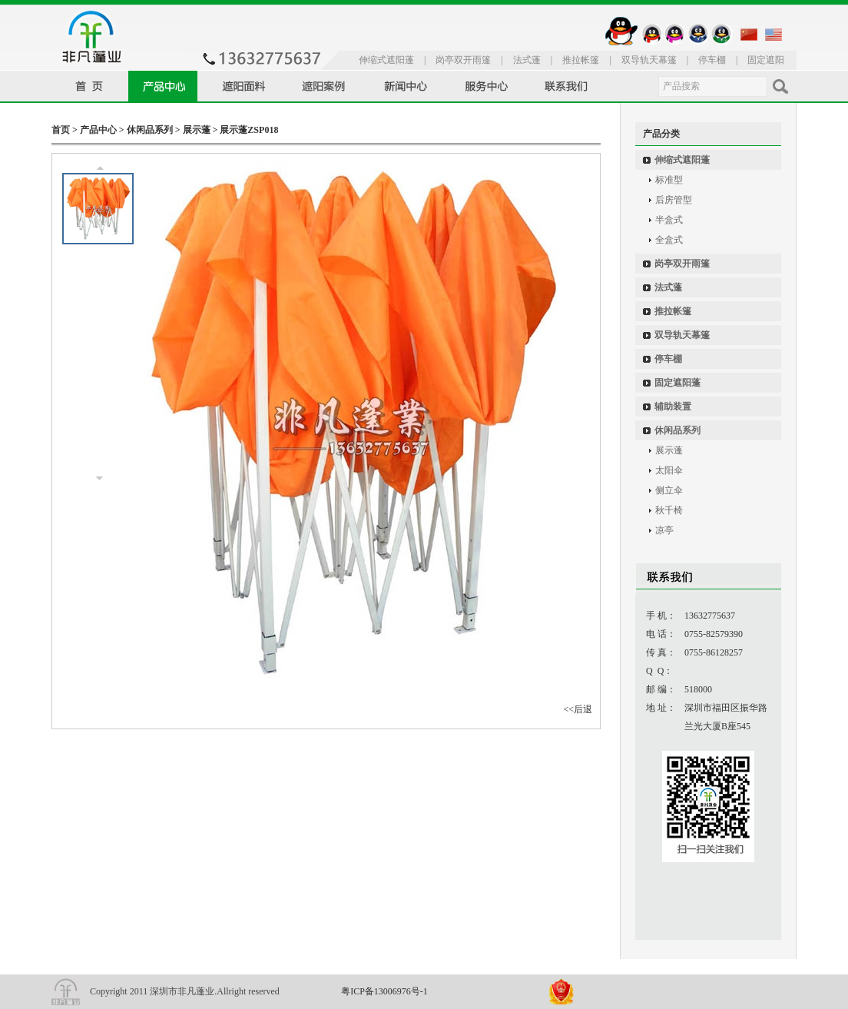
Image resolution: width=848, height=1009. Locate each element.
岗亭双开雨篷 (463, 60)
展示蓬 (196, 129)
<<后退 (577, 709)
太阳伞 (669, 470)
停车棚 (712, 60)
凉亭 (664, 530)
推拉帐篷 (580, 60)
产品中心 (98, 129)
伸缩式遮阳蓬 (386, 60)
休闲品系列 (150, 129)
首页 (60, 129)
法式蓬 (527, 60)
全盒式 (669, 239)
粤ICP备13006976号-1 (384, 991)
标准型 (669, 179)
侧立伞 (669, 490)
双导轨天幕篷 (649, 60)
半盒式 (669, 219)
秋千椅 (669, 510)
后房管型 (673, 199)
